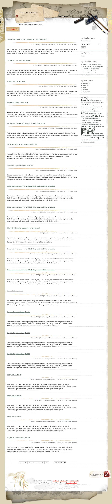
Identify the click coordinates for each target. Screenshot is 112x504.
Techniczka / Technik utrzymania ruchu (19, 60)
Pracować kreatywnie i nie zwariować (93, 66)
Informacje (85, 85)
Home (13, 29)
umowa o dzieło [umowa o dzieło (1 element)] (85, 138)
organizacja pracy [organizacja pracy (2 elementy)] (94, 111)
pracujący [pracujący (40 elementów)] (87, 133)
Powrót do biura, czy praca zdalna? (92, 64)
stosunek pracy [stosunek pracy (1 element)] (99, 133)
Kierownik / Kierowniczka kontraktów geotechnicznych (23, 228)
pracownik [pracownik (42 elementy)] (88, 131)
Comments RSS (73, 480)
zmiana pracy (86, 91)
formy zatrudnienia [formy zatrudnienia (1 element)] (92, 102)
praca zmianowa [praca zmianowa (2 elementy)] (98, 126)
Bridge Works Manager (14, 375)
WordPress (56, 480)
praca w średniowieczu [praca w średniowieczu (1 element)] (95, 124)
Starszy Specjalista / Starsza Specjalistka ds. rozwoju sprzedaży (26, 39)
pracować (85, 89)
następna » (62, 462)
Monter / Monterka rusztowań (16, 81)
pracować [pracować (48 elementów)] (88, 128)
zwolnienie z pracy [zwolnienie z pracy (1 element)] (90, 142)
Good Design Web (71, 482)
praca (84, 87)
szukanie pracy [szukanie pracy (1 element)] (88, 135)
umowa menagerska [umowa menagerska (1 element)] (98, 135)
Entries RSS (63, 480)
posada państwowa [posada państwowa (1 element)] (86, 116)
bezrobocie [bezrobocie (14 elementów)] (87, 100)
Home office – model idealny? (91, 68)
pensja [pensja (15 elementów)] (85, 113)
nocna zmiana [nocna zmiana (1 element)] (92, 107)
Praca (83, 56)
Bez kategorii (86, 83)
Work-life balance (87, 75)
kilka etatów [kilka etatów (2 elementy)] (85, 105)
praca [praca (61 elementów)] (96, 115)
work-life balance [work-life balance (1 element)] (85, 140)
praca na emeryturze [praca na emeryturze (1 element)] (91, 118)
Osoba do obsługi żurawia (15, 291)
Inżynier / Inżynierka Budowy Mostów (18, 312)
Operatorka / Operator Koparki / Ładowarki (20, 165)
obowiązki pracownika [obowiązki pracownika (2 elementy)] (95, 109)
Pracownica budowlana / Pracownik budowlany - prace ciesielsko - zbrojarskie (31, 186)
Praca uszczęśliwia (28, 12)
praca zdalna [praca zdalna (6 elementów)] (87, 126)
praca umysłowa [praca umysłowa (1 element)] (92, 120)
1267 (56, 462)
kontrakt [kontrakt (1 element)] (99, 104)
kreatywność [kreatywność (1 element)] (84, 107)
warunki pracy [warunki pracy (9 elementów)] (97, 137)
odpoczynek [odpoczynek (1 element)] (84, 111)
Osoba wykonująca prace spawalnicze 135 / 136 (22, 144)
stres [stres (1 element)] (82, 135)
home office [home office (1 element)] (100, 102)
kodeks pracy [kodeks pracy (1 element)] (92, 104)
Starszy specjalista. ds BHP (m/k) (17, 102)
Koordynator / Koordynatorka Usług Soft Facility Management (26, 123)
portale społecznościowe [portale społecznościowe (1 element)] (95, 113)
